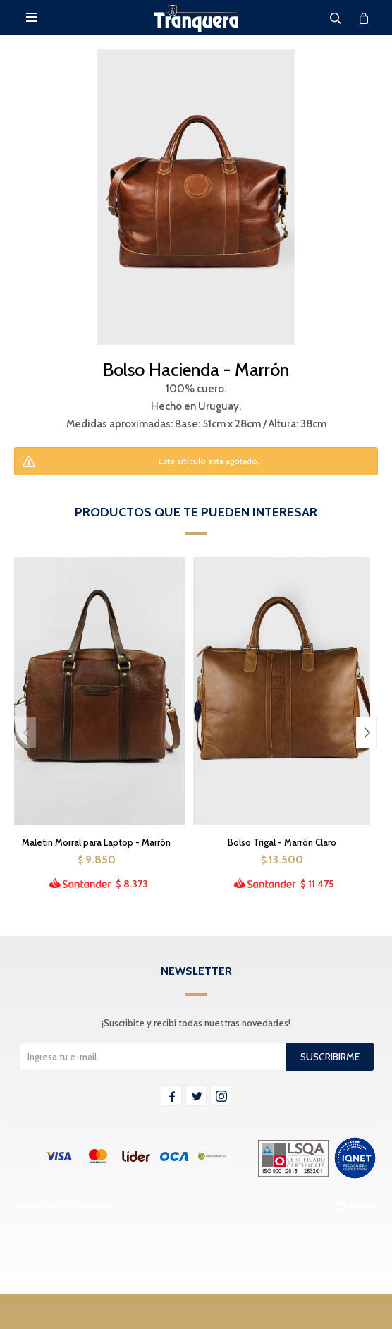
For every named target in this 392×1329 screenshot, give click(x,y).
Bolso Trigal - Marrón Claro (282, 842)
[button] (366, 732)
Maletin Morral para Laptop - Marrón (96, 842)
